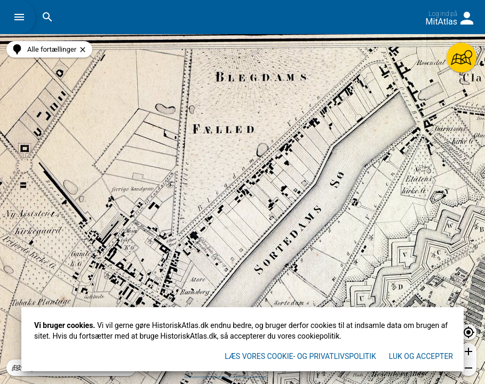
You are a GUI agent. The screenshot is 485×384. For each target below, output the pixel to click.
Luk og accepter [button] (421, 356)
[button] (22, 17)
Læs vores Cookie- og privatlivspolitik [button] (300, 356)
